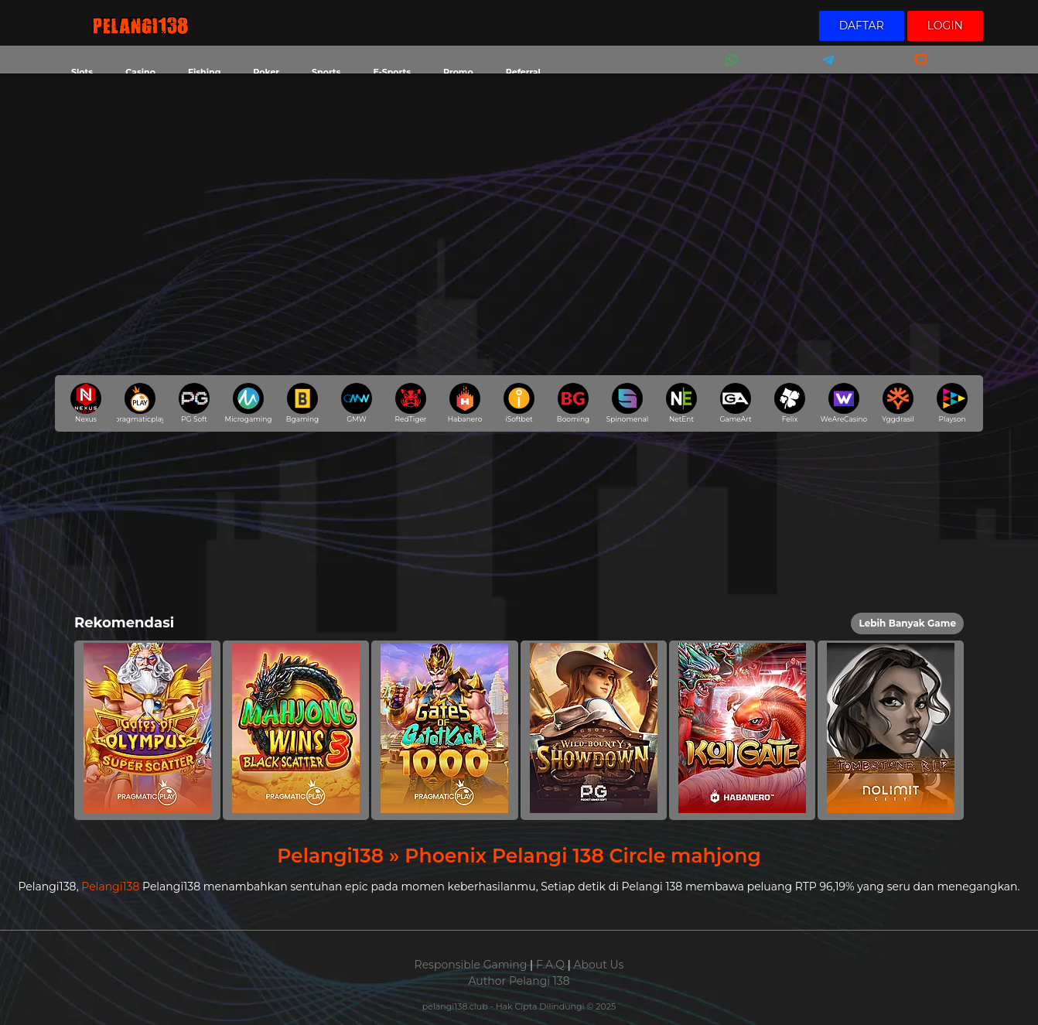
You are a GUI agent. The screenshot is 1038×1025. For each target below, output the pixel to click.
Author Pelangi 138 (518, 981)
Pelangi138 (110, 886)
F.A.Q (550, 965)
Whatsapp (728, 70)
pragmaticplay (140, 403)
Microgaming (248, 403)
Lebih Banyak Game (907, 623)
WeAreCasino (844, 403)
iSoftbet (519, 403)
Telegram (823, 70)
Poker (266, 72)
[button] (147, 730)
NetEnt (681, 403)
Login (945, 25)
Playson (952, 403)
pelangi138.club (456, 1006)
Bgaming (302, 403)
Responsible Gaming (471, 965)
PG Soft (194, 403)
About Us (598, 965)
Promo (458, 72)
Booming (573, 403)
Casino (140, 72)
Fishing (204, 72)
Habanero (465, 403)
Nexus (85, 403)
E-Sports (392, 72)
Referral (523, 72)
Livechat (914, 70)
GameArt (735, 403)
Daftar (861, 25)
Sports (326, 72)
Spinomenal (627, 403)
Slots (82, 72)
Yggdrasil (897, 403)
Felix (789, 403)
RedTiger (411, 403)
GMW (356, 403)
